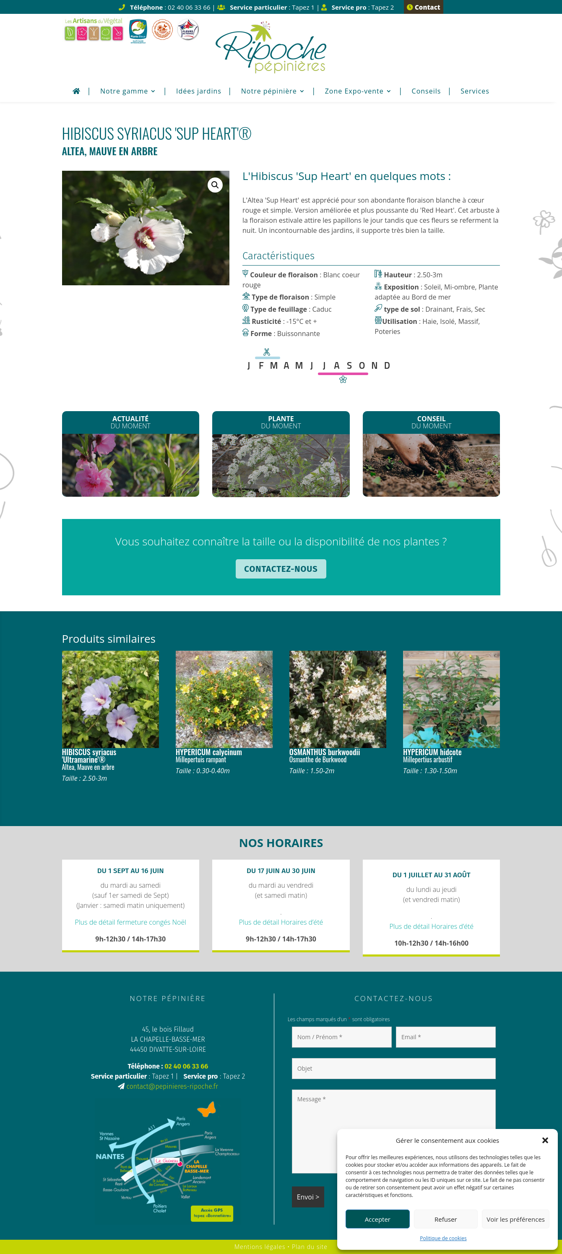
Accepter (377, 1219)
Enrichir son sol (431, 464)
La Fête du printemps (130, 466)
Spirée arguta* (280, 465)
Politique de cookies (443, 1238)
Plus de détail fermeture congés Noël (130, 922)
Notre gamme (124, 92)
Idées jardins (198, 92)
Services (475, 92)
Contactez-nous (280, 569)
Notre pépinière (269, 92)
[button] (545, 1140)
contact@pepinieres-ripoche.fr (172, 1086)
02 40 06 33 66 (186, 1066)
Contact (423, 7)
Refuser (446, 1219)
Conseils (426, 92)
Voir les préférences (516, 1219)
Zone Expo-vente (354, 92)
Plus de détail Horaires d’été (281, 922)
